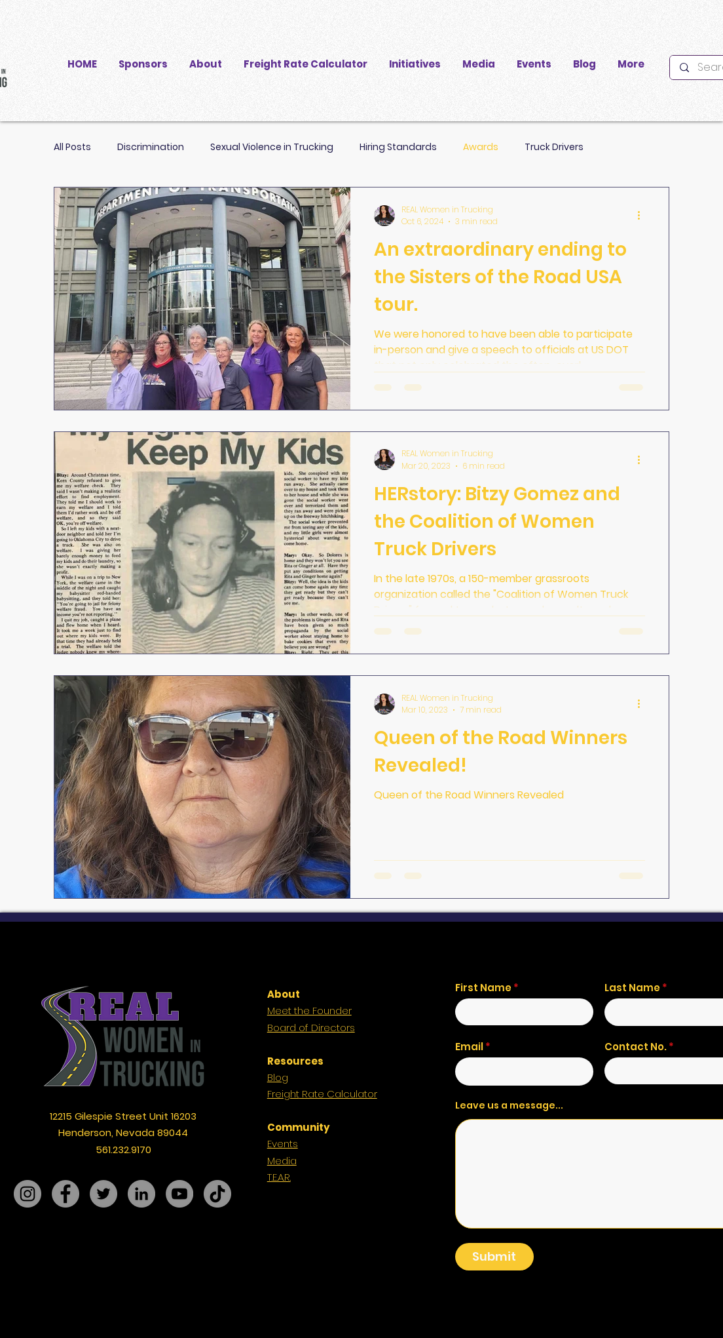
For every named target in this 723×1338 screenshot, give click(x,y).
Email (469, 1047)
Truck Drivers (554, 146)
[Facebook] (65, 1194)
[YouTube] (179, 1194)
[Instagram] (27, 1194)
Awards (480, 146)
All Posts (72, 146)
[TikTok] (217, 1194)
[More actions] (643, 216)
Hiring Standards (398, 146)
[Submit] (494, 1256)
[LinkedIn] (141, 1194)
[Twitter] (103, 1194)
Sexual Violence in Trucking (271, 146)
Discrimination (150, 146)
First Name (483, 988)
